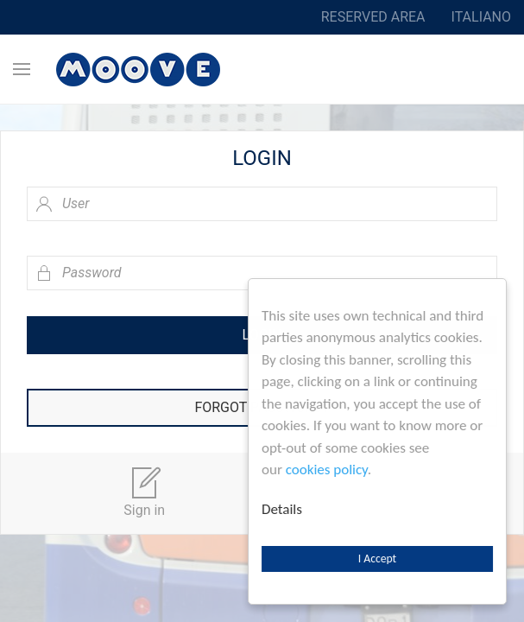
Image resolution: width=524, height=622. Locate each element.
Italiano (481, 17)
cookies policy (327, 469)
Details (282, 509)
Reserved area (373, 17)
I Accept (377, 558)
